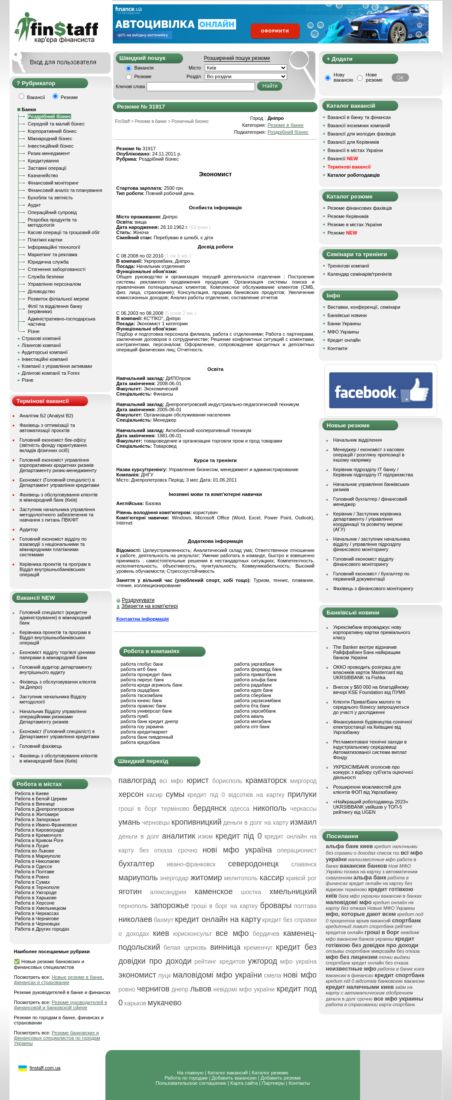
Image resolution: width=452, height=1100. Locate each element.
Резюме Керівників (348, 216)
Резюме (143, 76)
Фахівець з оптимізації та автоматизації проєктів (47, 428)
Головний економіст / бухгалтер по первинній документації (371, 576)
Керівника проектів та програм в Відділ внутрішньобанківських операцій (55, 569)
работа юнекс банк (141, 700)
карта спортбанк (397, 1004)
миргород (303, 780)
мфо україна (298, 961)
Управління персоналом (54, 284)
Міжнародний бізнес (50, 138)
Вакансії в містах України (355, 150)
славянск (304, 864)
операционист (297, 850)
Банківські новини (347, 315)
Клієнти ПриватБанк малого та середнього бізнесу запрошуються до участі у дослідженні (371, 707)
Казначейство (43, 175)
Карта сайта (244, 1083)
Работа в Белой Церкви (41, 798)
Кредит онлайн (344, 340)
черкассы (303, 808)
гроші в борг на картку (224, 905)
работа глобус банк (142, 664)
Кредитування (43, 160)
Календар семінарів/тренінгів (360, 274)
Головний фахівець (41, 746)
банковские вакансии (401, 981)
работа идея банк (253, 690)
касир (155, 794)
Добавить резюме (281, 1077)
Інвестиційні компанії (45, 359)
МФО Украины (343, 331)
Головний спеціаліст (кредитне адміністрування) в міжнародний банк (55, 617)
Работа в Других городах (42, 929)
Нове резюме (374, 77)
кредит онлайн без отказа (380, 962)
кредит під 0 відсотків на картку (235, 794)
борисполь (227, 780)
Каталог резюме (270, 1072)
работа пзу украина (142, 726)
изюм (205, 836)
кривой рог (301, 878)
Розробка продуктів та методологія (52, 222)
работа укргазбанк (254, 664)
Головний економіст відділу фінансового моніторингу (363, 561)
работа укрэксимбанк (257, 700)
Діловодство (41, 291)
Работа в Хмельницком (40, 908)
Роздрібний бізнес (49, 116)
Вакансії (343, 158)
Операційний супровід (52, 212)
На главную (190, 1072)
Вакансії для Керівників (353, 142)
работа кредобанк (140, 742)
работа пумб (134, 716)
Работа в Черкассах (37, 913)
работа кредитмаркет (144, 731)
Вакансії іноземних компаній (359, 125)
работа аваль (249, 716)
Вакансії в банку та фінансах (359, 117)
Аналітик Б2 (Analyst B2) (46, 415)
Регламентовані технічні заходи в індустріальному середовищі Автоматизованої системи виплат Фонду (370, 749)
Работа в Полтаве (34, 871)
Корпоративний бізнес (52, 131)
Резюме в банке (286, 125)
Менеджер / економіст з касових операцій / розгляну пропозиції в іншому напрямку (368, 454)
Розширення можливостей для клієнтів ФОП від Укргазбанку (367, 789)
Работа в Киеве (32, 793)
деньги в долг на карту (255, 822)
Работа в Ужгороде (36, 892)
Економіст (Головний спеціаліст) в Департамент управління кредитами (59, 482)
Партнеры (273, 1083)
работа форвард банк (258, 669)
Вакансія (144, 67)
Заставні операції (47, 168)
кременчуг (258, 947)
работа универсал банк (146, 711)
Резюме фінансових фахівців (360, 208)
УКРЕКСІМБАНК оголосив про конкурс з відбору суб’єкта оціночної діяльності (373, 772)
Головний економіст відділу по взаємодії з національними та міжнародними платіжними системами (53, 546)
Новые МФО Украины (391, 908)
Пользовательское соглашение (191, 1083)
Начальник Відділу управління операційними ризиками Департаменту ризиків (53, 716)
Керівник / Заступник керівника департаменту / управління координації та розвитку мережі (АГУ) (368, 521)
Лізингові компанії (41, 345)
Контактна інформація (142, 618)
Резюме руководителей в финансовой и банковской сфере (60, 1005)
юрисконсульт (192, 933)
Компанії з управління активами (57, 366)
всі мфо (171, 780)
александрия (168, 892)
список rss (388, 853)
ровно (126, 989)
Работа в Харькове (35, 897)
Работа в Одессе (33, 866)
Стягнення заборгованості (56, 269)
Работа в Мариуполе (38, 856)
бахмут (164, 919)
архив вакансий (373, 920)
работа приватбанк (255, 674)
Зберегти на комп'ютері (149, 606)
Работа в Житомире (37, 814)
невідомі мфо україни (244, 989)
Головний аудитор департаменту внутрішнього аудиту (56, 669)
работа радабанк (253, 684)
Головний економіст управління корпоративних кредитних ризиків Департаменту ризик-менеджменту (58, 465)
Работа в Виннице (35, 803)
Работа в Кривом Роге (39, 840)
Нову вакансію (343, 77)
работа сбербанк (252, 695)
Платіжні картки (45, 239)
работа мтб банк (139, 669)
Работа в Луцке (32, 845)
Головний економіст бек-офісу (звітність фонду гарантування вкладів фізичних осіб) (53, 445)
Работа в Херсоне (35, 902)
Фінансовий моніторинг (53, 182)
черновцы (156, 822)
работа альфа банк (255, 679)
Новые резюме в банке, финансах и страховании (59, 979)
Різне (33, 331)
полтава (305, 905)
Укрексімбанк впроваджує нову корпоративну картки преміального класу (371, 632)
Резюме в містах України (355, 224)
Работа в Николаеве (37, 861)
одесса (239, 808)
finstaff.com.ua (44, 1067)
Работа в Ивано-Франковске (46, 824)
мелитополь (241, 878)
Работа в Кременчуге (38, 835)
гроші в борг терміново (154, 808)
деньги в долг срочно (349, 998)
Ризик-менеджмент (49, 153)
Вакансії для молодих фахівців (362, 133)
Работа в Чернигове (37, 918)
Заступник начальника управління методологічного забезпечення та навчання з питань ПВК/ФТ (57, 514)
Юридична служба (48, 261)
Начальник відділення (357, 440)
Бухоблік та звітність (50, 197)
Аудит (34, 205)
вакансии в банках (401, 895)
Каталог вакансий (227, 1072)
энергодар (174, 878)
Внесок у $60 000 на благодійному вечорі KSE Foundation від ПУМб (371, 689)
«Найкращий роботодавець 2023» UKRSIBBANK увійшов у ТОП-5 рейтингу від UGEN (370, 807)
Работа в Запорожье (37, 819)
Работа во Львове (34, 850)
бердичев (266, 933)
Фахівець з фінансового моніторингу (373, 588)
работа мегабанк (252, 721)
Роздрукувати (138, 600)
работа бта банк (252, 705)
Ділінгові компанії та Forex (51, 373)
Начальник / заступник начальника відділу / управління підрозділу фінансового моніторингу (371, 544)
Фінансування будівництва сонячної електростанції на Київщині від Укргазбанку (372, 727)
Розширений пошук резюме (237, 58)
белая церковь (185, 947)
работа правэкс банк (143, 705)
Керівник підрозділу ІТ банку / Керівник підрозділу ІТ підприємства (373, 472)
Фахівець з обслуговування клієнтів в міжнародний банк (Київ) (59, 497)
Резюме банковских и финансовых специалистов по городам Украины (57, 1038)
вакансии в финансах (349, 975)
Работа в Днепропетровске (44, 809)
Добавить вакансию (234, 1077)
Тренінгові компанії (348, 265)
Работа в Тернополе (37, 887)
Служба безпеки (46, 276)
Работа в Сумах (32, 882)
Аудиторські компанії (45, 352)
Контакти (337, 348)
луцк (164, 975)
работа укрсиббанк (255, 711)
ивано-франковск (191, 864)
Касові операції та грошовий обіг (64, 232)
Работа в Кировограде (39, 829)
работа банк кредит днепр (149, 721)
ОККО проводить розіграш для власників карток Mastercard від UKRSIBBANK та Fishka (368, 672)
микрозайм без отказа (395, 951)
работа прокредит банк (146, 674)
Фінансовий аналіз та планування (65, 190)
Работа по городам (185, 1077)
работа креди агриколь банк (151, 684)
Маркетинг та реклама (52, 254)
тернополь (133, 905)
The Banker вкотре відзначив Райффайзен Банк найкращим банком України (366, 652)
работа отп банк (251, 726)
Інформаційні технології (54, 247)
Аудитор (29, 529)
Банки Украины (344, 323)
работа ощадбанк (140, 690)
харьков (135, 1003)
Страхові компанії (41, 338)
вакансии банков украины (365, 938)
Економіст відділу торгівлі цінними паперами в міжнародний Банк (57, 655)
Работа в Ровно (32, 876)
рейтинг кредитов (219, 961)
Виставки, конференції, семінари (364, 307)
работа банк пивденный (147, 737)
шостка (251, 892)
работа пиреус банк (142, 679)
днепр (179, 989)
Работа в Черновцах (37, 923)
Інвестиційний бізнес (50, 146)
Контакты (299, 1083)
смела (272, 975)
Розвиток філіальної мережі (58, 298)
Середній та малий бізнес (56, 123)
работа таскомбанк (142, 695)
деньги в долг (138, 836)
